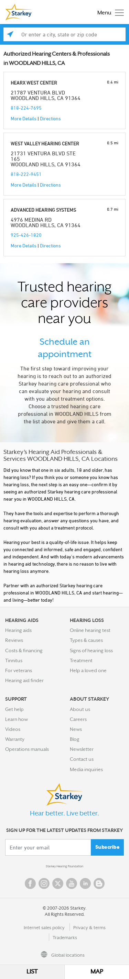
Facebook (30, 883)
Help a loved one (88, 670)
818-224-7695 (26, 108)
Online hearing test (90, 630)
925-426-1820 (26, 235)
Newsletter (82, 749)
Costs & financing (24, 650)
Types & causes (86, 640)
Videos (12, 729)
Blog (74, 739)
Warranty (14, 739)
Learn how (16, 719)
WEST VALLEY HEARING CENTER (45, 143)
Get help (14, 709)
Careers (78, 719)
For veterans (18, 670)
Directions (50, 118)
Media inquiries (86, 769)
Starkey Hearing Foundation (64, 866)
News (76, 729)
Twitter (57, 883)
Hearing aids (18, 630)
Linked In (85, 883)
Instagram (44, 883)
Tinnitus (13, 660)
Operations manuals (27, 749)
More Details (23, 118)
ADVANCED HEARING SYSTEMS (43, 210)
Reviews (14, 640)
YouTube (71, 883)
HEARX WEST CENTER (34, 83)
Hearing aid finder (24, 680)
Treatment (81, 660)
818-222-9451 (26, 174)
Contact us (82, 759)
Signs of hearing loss (91, 650)
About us (80, 709)
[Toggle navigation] (109, 12)
